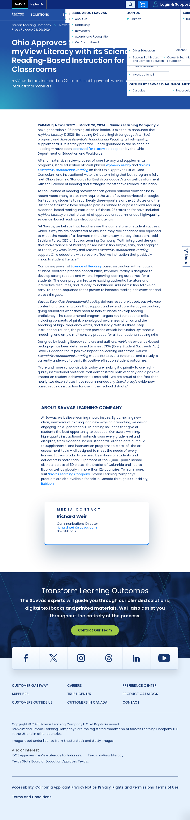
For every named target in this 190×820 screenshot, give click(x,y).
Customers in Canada (87, 702)
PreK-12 (19, 4)
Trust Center (79, 693)
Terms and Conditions (31, 797)
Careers (74, 685)
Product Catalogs (140, 693)
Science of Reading (86, 266)
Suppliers (20, 693)
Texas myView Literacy (105, 755)
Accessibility (23, 787)
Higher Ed (37, 4)
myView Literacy (118, 165)
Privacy (104, 787)
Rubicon (47, 483)
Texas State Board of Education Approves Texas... (50, 761)
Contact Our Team (95, 630)
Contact (163, 14)
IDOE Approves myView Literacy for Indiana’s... (47, 755)
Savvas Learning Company (31, 25)
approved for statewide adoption (99, 149)
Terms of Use (167, 787)
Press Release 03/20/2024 (31, 29)
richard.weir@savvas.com (77, 527)
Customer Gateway (30, 685)
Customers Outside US (32, 702)
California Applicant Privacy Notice (65, 787)
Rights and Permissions (133, 787)
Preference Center (139, 685)
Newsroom (67, 25)
